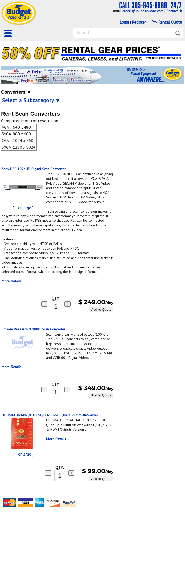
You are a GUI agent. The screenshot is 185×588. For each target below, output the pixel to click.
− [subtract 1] (44, 304)
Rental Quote (167, 22)
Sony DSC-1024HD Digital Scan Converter (34, 169)
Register (139, 22)
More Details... (13, 281)
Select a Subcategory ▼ (31, 100)
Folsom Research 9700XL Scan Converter (33, 329)
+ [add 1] (67, 304)
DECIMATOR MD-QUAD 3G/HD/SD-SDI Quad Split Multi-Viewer (50, 415)
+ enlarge (23, 207)
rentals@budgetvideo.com (142, 11)
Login (124, 22)
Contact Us (174, 11)
